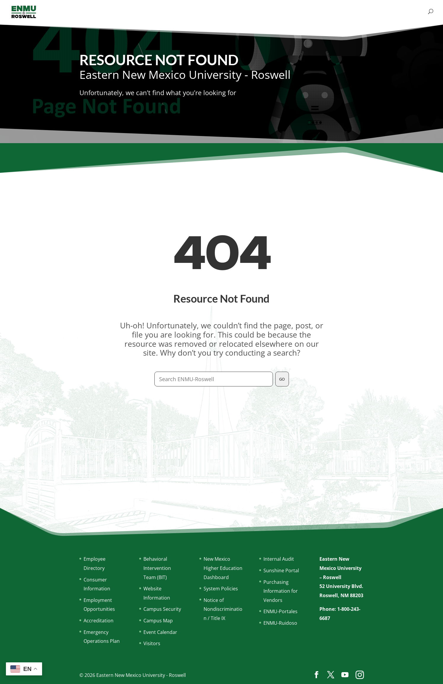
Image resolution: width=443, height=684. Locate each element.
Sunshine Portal (281, 570)
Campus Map (158, 620)
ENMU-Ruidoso (280, 623)
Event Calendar (160, 632)
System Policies (221, 588)
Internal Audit (278, 559)
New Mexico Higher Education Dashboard (223, 568)
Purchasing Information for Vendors (280, 591)
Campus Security (162, 609)
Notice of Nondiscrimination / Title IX (223, 609)
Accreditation (98, 620)
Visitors (151, 643)
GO (282, 379)
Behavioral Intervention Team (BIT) (157, 568)
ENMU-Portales (280, 611)
